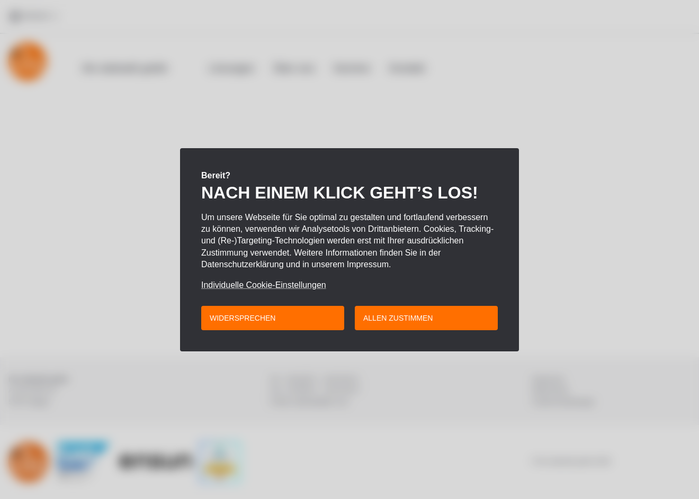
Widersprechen (242, 318)
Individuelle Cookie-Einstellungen (263, 285)
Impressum (368, 264)
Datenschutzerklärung (242, 264)
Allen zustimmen (398, 318)
